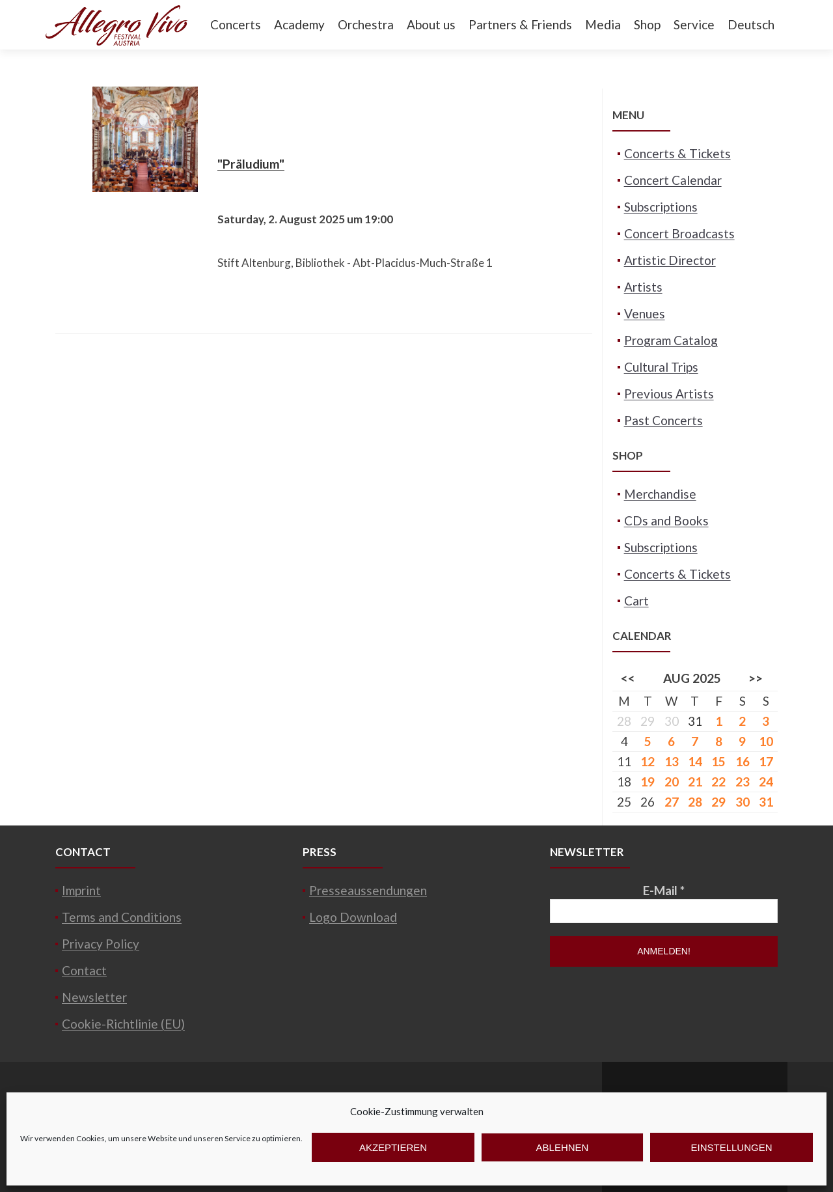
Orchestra (366, 24)
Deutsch (751, 24)
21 (695, 781)
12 (647, 761)
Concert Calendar (673, 180)
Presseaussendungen (368, 890)
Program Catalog (671, 340)
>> (755, 678)
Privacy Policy (100, 943)
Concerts (235, 24)
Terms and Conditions (122, 916)
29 (718, 801)
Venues (644, 313)
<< (628, 678)
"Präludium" (250, 163)
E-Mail (664, 890)
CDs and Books (666, 520)
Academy (299, 24)
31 (695, 721)
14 (695, 761)
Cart (636, 600)
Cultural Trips (661, 366)
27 (671, 801)
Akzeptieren (393, 1147)
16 (742, 761)
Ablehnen (562, 1147)
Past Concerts (663, 420)
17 (766, 761)
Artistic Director (670, 260)
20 (671, 781)
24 (766, 781)
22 (718, 781)
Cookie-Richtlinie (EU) (123, 1023)
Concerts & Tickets (677, 153)
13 (671, 761)
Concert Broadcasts (679, 233)
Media (603, 24)
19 (647, 781)
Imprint (81, 890)
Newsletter (94, 997)
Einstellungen (731, 1147)
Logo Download (353, 916)
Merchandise (660, 493)
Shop (647, 24)
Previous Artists (669, 393)
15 (718, 761)
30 (742, 801)
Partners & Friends (520, 24)
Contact (84, 970)
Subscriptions (661, 206)
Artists (643, 286)
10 (766, 741)
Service (694, 24)
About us (431, 24)
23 (742, 781)
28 (695, 801)
